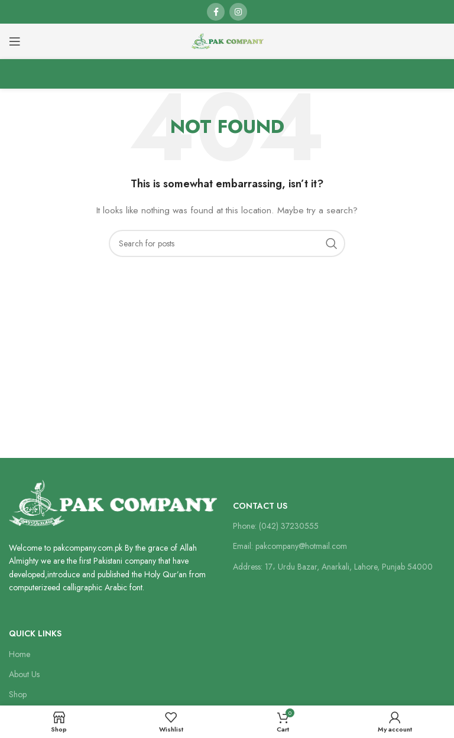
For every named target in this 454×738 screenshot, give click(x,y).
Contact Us (260, 506)
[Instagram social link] (238, 12)
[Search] (227, 243)
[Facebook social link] (216, 12)
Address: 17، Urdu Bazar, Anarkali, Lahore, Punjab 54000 (333, 567)
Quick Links (35, 633)
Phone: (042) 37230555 (276, 526)
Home (19, 654)
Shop (18, 694)
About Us (24, 674)
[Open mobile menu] (15, 41)
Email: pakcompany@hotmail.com (290, 546)
